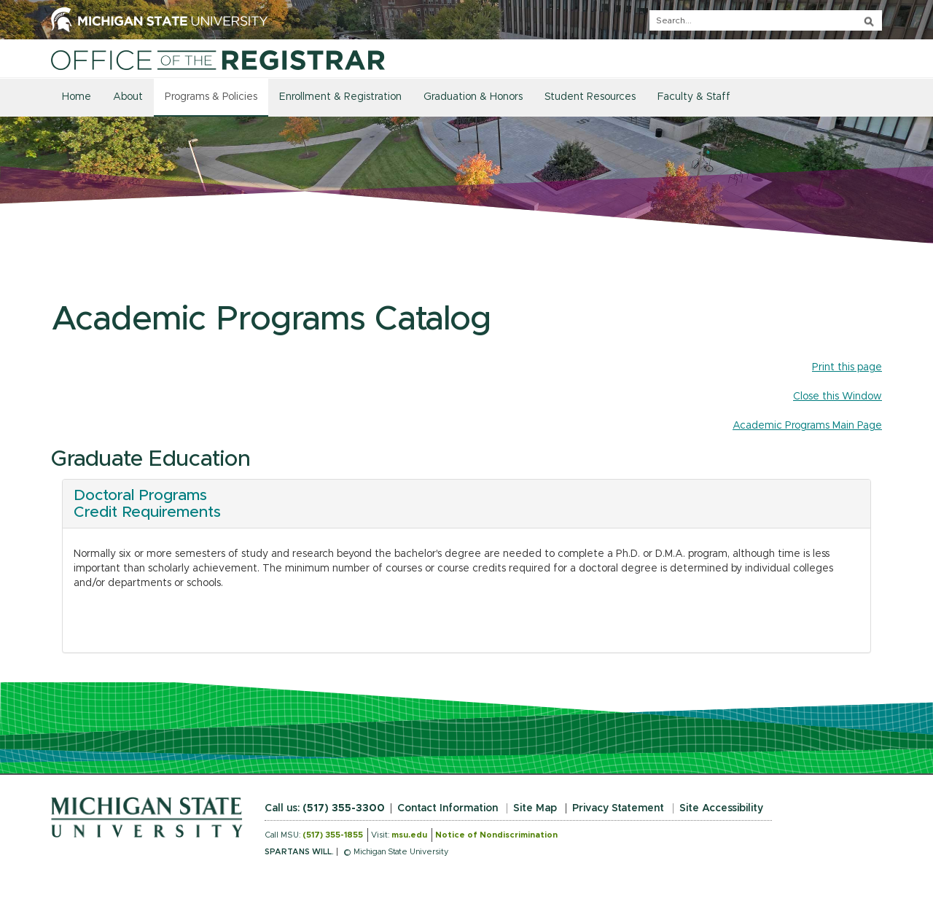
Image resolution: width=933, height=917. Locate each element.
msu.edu (409, 835)
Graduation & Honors (473, 97)
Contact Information (447, 808)
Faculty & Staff (693, 97)
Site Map (535, 808)
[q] (765, 20)
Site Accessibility (721, 808)
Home (76, 97)
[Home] (218, 60)
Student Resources (590, 97)
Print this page (847, 367)
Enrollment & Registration (340, 97)
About (128, 97)
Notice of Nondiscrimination (496, 835)
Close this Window (837, 396)
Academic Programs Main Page (807, 426)
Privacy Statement (618, 808)
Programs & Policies (211, 97)
